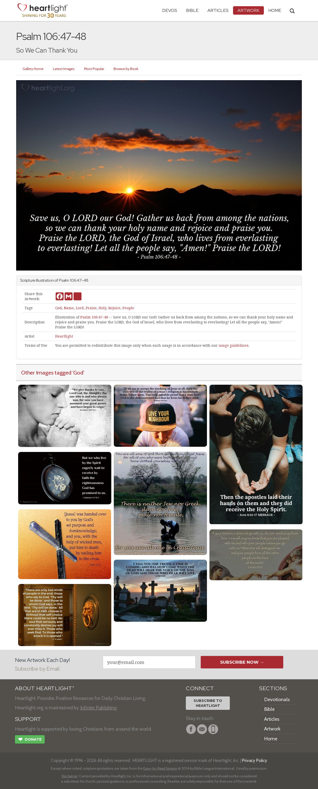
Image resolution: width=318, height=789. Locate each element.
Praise (91, 308)
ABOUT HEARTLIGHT (44, 688)
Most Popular (94, 69)
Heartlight (64, 336)
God (58, 308)
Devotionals (277, 699)
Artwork (248, 10)
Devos (169, 10)
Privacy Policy (254, 760)
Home (270, 739)
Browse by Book (126, 69)
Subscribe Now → (242, 662)
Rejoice (114, 308)
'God (78, 372)
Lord (80, 308)
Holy (102, 308)
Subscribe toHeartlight (208, 703)
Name (69, 308)
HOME (274, 10)
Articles (218, 10)
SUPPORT (28, 719)
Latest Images (64, 69)
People (128, 308)
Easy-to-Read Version (160, 768)
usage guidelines (233, 345)
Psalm (64, 280)
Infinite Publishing (98, 708)
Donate (29, 739)
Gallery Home (33, 69)
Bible (192, 10)
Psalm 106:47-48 (94, 317)
